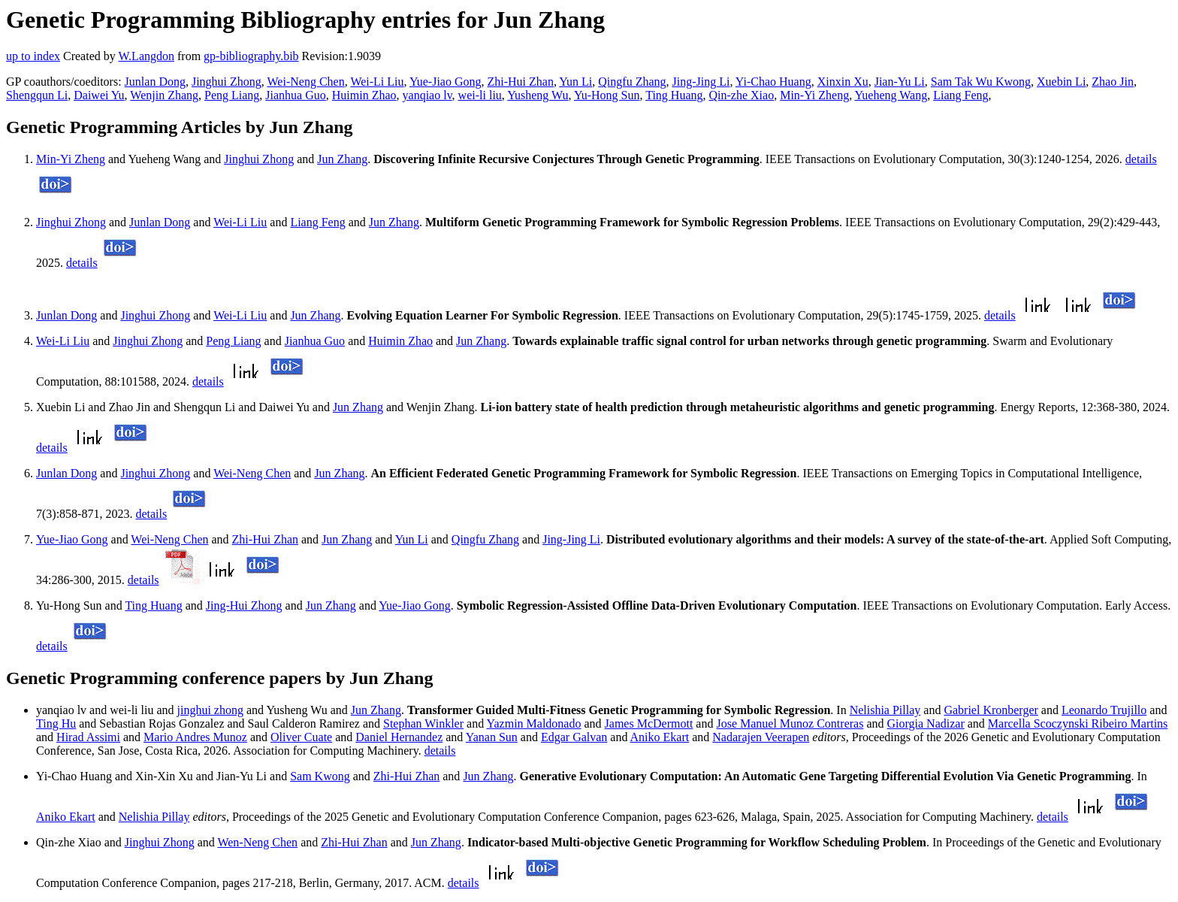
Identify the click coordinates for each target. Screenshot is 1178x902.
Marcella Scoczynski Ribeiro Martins (1078, 723)
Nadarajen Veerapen (760, 737)
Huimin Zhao (364, 95)
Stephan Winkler (423, 723)
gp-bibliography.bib (251, 56)
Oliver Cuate (301, 737)
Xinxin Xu (842, 81)
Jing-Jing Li (701, 81)
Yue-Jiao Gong (445, 81)
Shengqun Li (37, 95)
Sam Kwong (320, 776)
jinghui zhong (210, 710)
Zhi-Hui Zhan (520, 81)
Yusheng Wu (537, 95)
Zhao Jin (1113, 81)
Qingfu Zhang (632, 81)
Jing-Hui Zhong (244, 605)
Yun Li (575, 81)
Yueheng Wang (891, 95)
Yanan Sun (492, 737)
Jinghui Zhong (226, 81)
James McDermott (649, 723)
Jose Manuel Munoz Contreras (789, 723)
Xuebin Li (1061, 81)
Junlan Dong (155, 81)
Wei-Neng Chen (306, 81)
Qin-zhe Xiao (742, 95)
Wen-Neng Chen (257, 842)
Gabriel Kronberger (991, 710)
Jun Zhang (342, 159)
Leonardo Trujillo (1104, 710)
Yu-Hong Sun (607, 95)
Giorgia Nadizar (926, 723)
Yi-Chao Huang (773, 81)
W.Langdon (146, 56)
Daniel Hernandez (399, 737)
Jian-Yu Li (899, 81)
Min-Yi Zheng (814, 95)
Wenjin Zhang (164, 95)
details (1141, 159)
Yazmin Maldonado (534, 723)
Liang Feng (960, 95)
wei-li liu (480, 95)
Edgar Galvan (574, 737)
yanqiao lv (427, 95)
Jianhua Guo (295, 95)
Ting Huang (673, 95)
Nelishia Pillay (885, 710)
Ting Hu (56, 723)
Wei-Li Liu (376, 81)
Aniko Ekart (660, 737)
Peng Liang (231, 95)
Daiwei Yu (99, 95)
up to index (33, 56)
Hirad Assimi (88, 737)
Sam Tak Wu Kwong (981, 81)
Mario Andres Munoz (195, 737)
